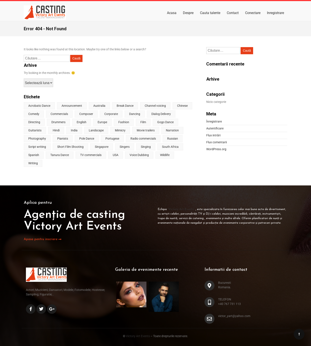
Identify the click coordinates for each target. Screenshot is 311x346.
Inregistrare (275, 13)
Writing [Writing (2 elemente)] (33, 163)
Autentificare (215, 128)
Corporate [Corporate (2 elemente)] (111, 114)
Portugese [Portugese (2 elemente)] (112, 138)
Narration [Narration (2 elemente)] (172, 130)
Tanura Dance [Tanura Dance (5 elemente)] (59, 155)
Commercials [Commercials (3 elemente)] (59, 114)
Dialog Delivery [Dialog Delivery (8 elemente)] (161, 114)
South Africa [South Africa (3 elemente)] (170, 146)
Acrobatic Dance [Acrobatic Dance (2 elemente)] (39, 105)
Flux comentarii (216, 142)
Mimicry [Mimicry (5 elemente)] (120, 130)
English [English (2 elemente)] (81, 122)
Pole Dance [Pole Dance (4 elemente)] (86, 138)
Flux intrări (213, 135)
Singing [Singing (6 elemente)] (146, 146)
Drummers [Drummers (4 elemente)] (58, 122)
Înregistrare (214, 121)
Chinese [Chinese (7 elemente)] (182, 105)
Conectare (252, 13)
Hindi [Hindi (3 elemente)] (56, 130)
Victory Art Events (137, 336)
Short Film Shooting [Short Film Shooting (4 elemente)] (70, 146)
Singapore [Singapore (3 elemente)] (101, 146)
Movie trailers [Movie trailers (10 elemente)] (146, 130)
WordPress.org (216, 149)
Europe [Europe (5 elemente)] (102, 122)
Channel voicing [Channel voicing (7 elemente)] (155, 105)
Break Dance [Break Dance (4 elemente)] (125, 105)
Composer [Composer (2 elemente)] (86, 114)
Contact (233, 13)
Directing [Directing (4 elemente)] (34, 122)
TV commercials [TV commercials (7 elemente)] (91, 155)
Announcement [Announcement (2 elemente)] (72, 105)
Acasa (171, 13)
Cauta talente (210, 13)
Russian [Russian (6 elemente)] (172, 138)
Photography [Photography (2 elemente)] (37, 138)
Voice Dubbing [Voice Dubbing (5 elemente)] (139, 155)
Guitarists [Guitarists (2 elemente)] (34, 130)
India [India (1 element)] (74, 130)
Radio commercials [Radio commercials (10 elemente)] (143, 138)
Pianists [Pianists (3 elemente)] (62, 138)
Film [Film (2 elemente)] (143, 122)
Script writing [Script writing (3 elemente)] (37, 146)
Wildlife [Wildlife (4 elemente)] (165, 155)
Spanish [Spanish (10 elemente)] (33, 155)
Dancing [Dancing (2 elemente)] (134, 114)
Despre (188, 13)
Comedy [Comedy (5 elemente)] (33, 114)
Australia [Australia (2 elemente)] (99, 105)
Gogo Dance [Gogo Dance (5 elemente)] (165, 122)
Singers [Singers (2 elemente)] (125, 146)
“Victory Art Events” (181, 209)
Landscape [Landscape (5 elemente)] (96, 130)
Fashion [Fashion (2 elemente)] (123, 122)
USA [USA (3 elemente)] (115, 155)
